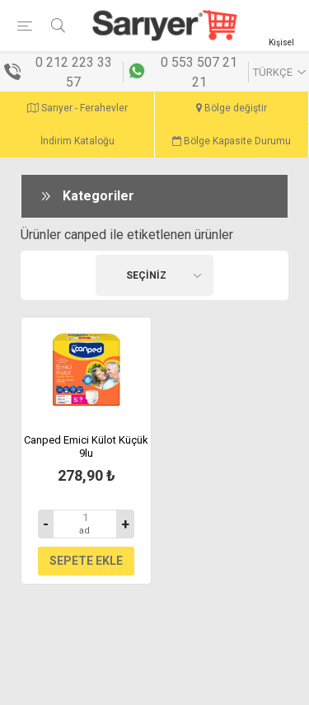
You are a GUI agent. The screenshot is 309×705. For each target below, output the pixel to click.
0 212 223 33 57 (73, 72)
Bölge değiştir (231, 108)
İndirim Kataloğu (77, 141)
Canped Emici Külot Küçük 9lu (86, 446)
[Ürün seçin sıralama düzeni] (155, 275)
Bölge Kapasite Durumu (231, 141)
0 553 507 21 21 (199, 72)
